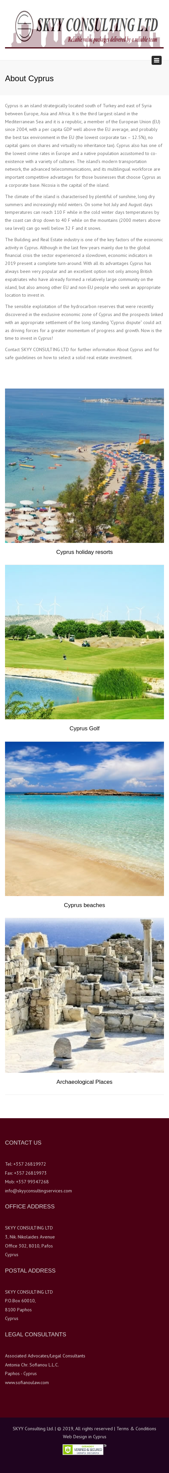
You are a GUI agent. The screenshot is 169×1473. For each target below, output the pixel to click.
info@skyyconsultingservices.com (38, 1191)
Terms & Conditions (136, 1429)
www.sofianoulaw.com (27, 1382)
